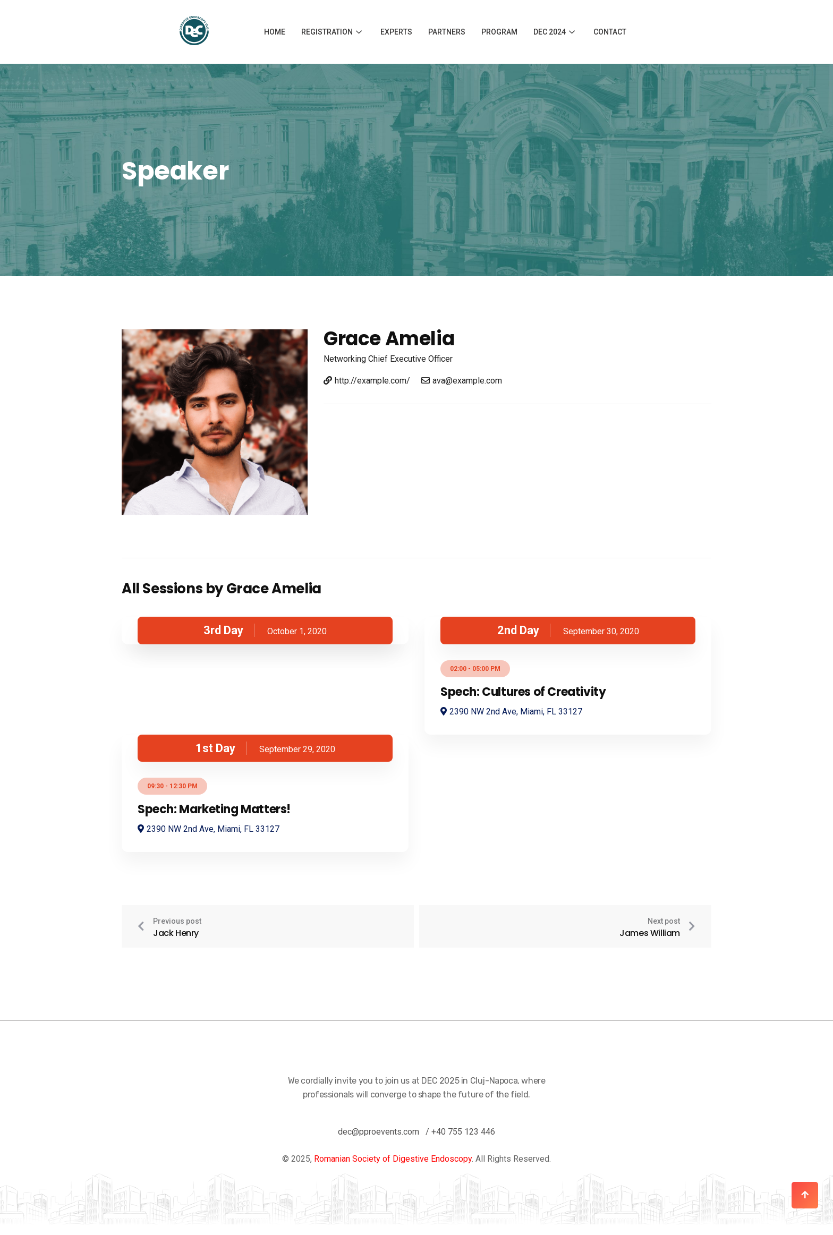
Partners (446, 32)
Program (499, 32)
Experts (396, 32)
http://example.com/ (367, 381)
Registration (332, 32)
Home (274, 32)
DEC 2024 (555, 32)
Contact (609, 32)
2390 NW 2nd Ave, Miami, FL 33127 (511, 711)
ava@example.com (461, 381)
